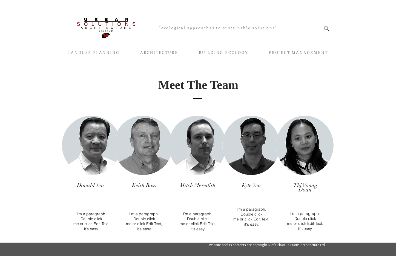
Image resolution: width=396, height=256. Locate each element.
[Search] (326, 28)
